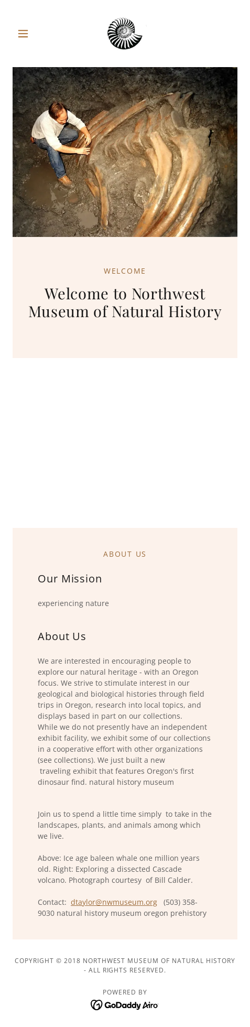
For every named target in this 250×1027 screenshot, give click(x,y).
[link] (125, 34)
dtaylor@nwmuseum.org (114, 902)
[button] (29, 33)
